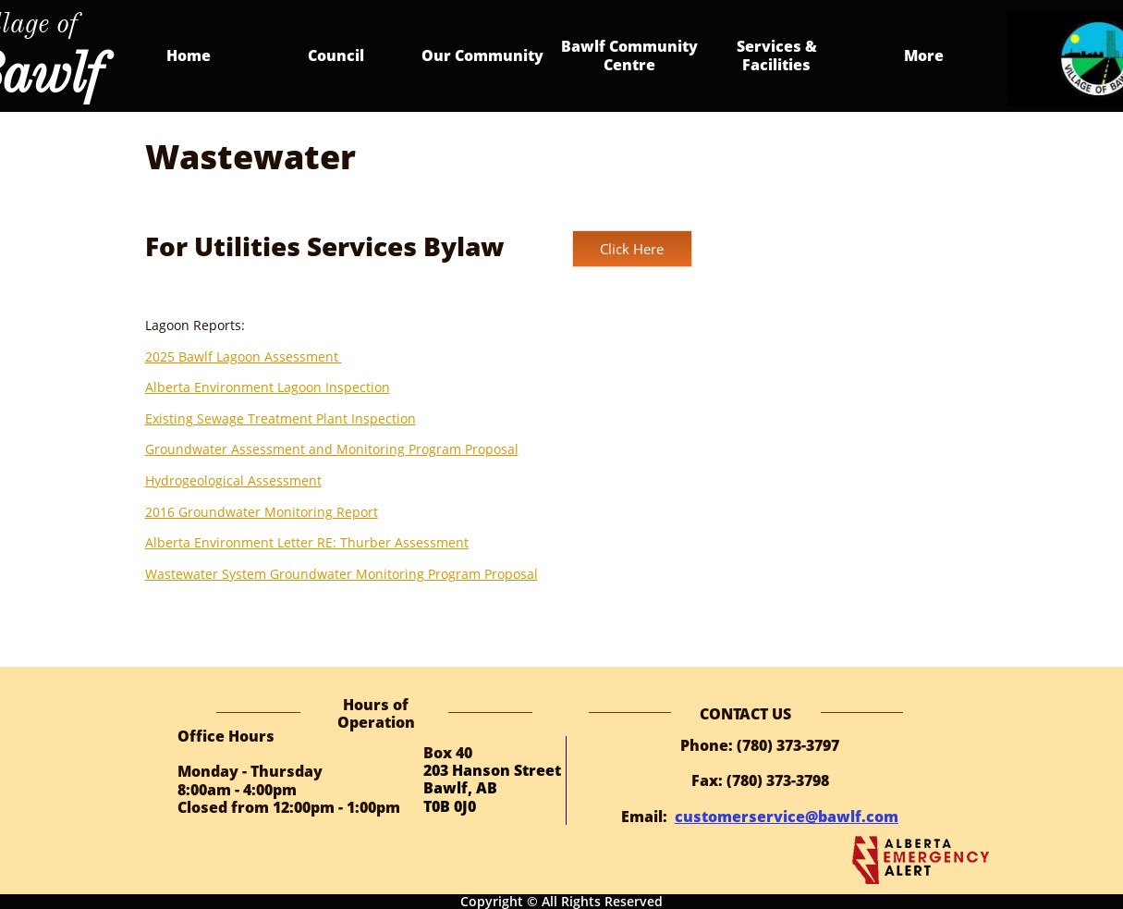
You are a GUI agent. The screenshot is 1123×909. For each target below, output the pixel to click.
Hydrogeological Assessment (233, 480)
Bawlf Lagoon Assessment (260, 356)
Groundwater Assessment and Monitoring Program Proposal (332, 449)
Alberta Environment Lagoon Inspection (267, 387)
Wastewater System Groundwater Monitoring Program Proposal (341, 574)
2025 (161, 356)
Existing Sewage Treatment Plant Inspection (280, 418)
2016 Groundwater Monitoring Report (261, 512)
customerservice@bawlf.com (786, 816)
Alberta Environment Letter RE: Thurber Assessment (307, 542)
